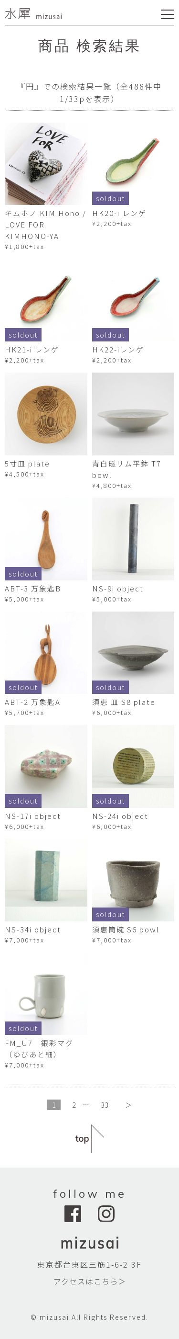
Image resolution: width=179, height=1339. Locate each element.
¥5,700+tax (24, 712)
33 (105, 1105)
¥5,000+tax (24, 598)
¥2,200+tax (112, 223)
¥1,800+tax (24, 246)
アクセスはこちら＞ (89, 1281)
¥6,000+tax (112, 712)
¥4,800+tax (112, 485)
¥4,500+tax (24, 473)
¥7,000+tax (24, 939)
